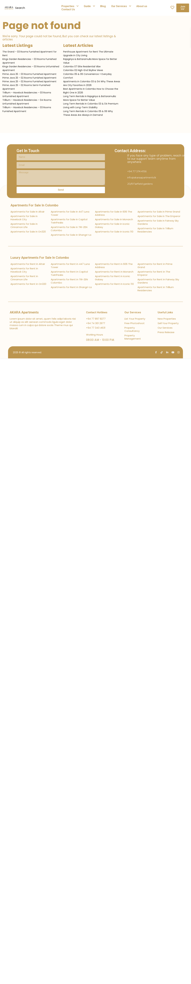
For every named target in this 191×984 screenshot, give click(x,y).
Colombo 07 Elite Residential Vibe (82, 66)
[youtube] (173, 352)
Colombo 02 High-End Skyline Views (83, 70)
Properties (67, 6)
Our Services (119, 6)
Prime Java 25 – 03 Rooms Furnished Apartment (29, 74)
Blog (103, 6)
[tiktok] (161, 352)
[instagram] (178, 352)
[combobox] (42, 8)
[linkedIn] (167, 352)
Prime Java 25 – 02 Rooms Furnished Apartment (29, 77)
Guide (87, 6)
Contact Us (68, 9)
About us (141, 6)
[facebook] (156, 352)
